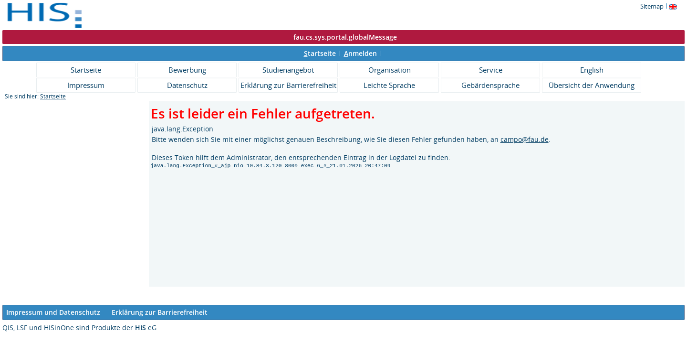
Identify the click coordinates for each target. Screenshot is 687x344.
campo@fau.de (524, 139)
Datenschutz (187, 85)
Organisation (389, 70)
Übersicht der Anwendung (592, 85)
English (592, 70)
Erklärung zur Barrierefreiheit (288, 85)
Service (490, 70)
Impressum (85, 85)
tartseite (320, 53)
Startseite (86, 70)
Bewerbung (187, 70)
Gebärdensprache (490, 85)
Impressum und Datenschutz (53, 312)
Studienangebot (288, 70)
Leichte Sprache (389, 85)
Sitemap (652, 6)
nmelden (360, 53)
